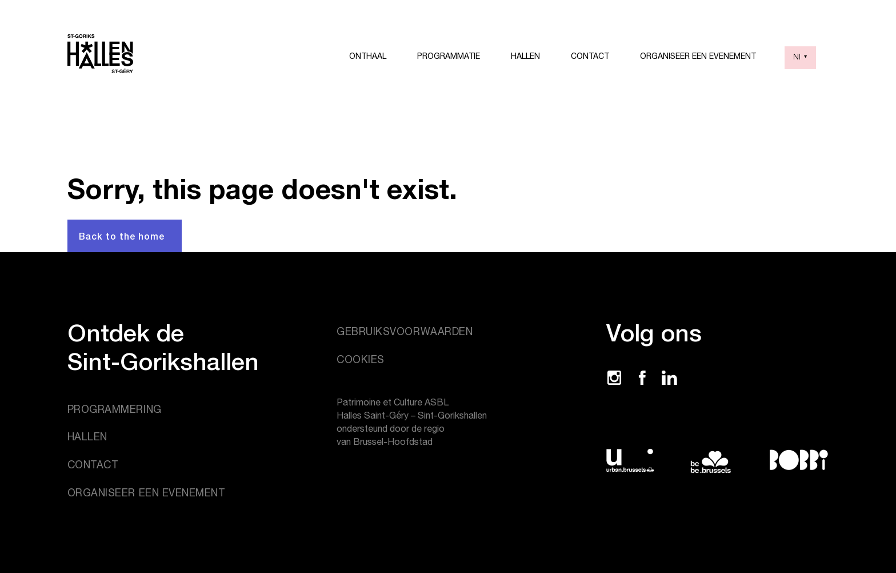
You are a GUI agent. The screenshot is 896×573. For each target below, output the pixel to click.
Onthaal (367, 56)
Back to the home (122, 235)
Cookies (361, 359)
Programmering (114, 409)
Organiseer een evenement (698, 56)
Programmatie (448, 56)
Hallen (525, 56)
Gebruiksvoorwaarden (405, 331)
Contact (590, 56)
